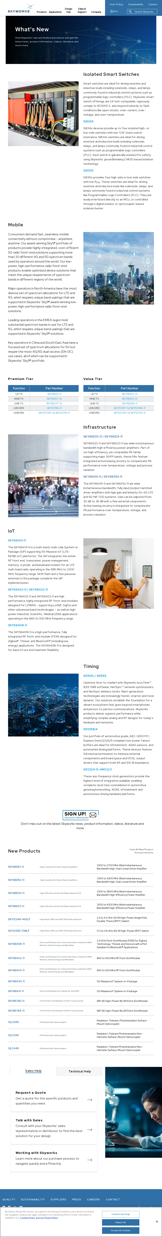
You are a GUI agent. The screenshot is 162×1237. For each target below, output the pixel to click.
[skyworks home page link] (22, 7)
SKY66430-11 (16, 981)
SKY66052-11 (16, 880)
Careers (152, 4)
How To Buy (116, 4)
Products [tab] (42, 11)
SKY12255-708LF (19, 930)
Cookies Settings (121, 1214)
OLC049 (13, 1022)
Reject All (121, 1222)
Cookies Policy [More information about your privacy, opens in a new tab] (27, 1217)
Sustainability (135, 4)
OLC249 (13, 1035)
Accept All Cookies (120, 1230)
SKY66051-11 (16, 867)
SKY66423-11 (16, 970)
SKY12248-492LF (19, 919)
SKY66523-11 (16, 906)
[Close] (156, 1221)
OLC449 (13, 1048)
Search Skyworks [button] (141, 11)
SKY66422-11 (16, 958)
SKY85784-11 (16, 1010)
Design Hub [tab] (68, 10)
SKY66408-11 (16, 944)
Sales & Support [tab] (82, 10)
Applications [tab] (55, 11)
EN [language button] (114, 11)
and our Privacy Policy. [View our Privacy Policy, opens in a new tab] (47, 1217)
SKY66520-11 (16, 893)
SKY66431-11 (16, 991)
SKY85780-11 (16, 1001)
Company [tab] (96, 11)
